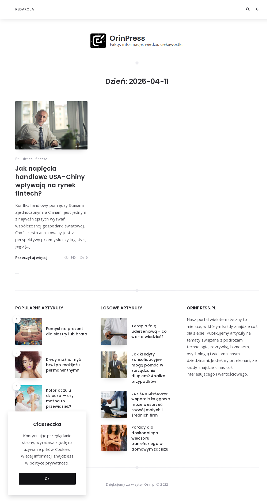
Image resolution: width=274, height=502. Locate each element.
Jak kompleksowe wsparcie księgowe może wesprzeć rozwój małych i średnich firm (150, 404)
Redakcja (24, 9)
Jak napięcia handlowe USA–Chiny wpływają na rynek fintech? (50, 181)
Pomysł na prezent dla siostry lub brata (66, 331)
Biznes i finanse (34, 158)
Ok (47, 477)
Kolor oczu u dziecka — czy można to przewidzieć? (60, 398)
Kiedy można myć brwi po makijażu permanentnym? (63, 365)
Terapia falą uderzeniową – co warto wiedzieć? (149, 331)
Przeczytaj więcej (31, 257)
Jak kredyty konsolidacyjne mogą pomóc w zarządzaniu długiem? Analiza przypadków (148, 367)
